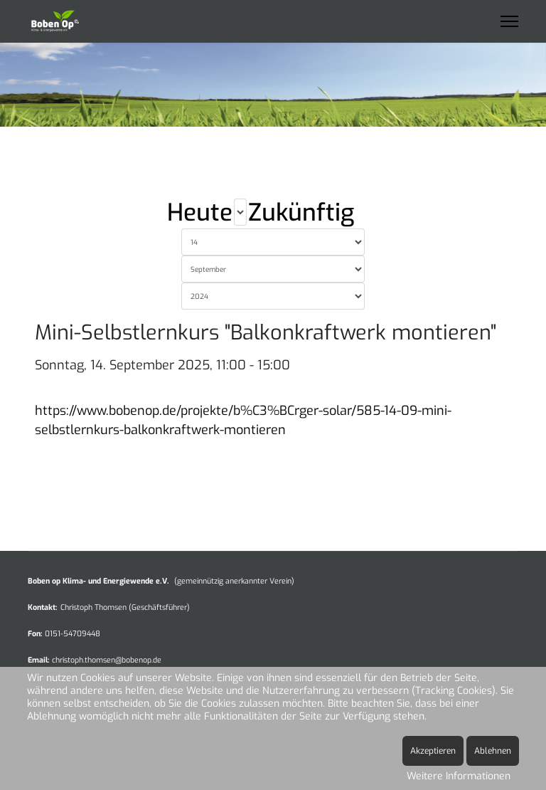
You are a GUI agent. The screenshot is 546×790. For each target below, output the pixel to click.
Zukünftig (301, 212)
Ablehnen (492, 751)
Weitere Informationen (458, 776)
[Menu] (509, 21)
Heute (199, 212)
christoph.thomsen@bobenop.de (106, 660)
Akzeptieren (433, 751)
